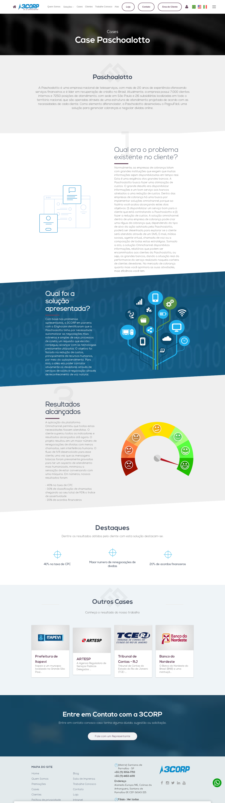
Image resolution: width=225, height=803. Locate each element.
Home (35, 773)
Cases (35, 789)
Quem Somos (40, 779)
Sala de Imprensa (84, 779)
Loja (75, 794)
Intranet (78, 800)
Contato (78, 789)
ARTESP (84, 659)
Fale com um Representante (112, 738)
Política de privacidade (46, 800)
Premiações (38, 784)
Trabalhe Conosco (84, 784)
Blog (76, 773)
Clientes (36, 794)
